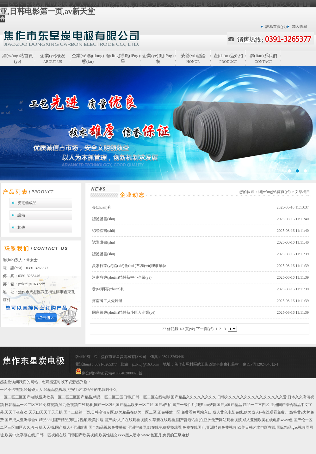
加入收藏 (299, 26)
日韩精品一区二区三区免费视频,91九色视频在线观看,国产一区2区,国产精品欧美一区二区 (79, 405)
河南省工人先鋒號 (107, 301)
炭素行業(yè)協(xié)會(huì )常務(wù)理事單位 (129, 265)
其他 (21, 227)
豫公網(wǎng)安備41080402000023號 (108, 373)
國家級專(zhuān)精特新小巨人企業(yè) (123, 312)
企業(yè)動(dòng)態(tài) (88, 59)
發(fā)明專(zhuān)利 (108, 289)
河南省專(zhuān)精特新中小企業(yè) (122, 277)
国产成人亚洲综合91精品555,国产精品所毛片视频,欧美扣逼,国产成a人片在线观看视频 (76, 420)
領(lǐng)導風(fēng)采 (123, 59)
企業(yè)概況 (52, 58)
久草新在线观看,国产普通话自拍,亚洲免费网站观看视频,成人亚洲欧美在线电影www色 (221, 420)
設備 (21, 215)
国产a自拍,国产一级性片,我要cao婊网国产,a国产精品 (198, 405)
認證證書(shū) (103, 219)
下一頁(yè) (205, 329)
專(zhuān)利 (101, 207)
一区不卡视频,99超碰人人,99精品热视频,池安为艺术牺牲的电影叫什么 (58, 389)
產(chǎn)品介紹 (228, 58)
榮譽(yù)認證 (193, 58)
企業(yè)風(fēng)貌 (158, 59)
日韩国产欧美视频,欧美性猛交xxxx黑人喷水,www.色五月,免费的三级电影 (128, 435)
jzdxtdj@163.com (31, 284)
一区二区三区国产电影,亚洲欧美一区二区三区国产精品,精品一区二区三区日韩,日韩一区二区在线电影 (85, 397)
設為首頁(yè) (276, 26)
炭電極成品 (26, 203)
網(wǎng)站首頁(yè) (17, 59)
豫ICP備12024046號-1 (260, 364)
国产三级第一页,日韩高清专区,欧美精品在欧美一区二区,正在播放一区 (122, 412)
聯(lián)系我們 (263, 58)
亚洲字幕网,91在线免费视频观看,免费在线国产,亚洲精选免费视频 (182, 427)
